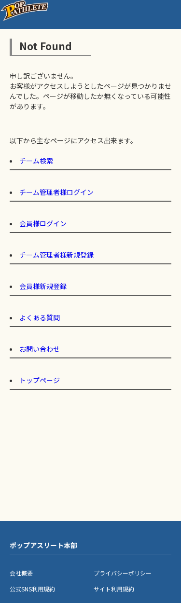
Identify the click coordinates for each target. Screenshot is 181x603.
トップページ (39, 380)
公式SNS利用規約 (32, 589)
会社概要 (21, 573)
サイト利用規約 (114, 589)
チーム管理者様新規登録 (56, 255)
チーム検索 (36, 160)
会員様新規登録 (43, 286)
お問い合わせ (39, 349)
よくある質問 (39, 317)
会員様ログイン (43, 223)
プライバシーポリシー (123, 573)
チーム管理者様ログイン (56, 192)
